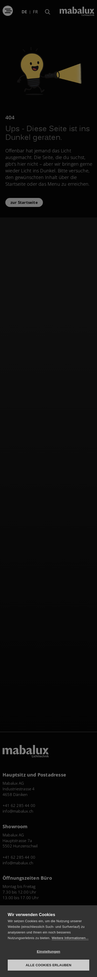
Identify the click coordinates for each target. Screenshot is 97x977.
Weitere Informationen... (70, 938)
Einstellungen (48, 951)
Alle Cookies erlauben (49, 965)
